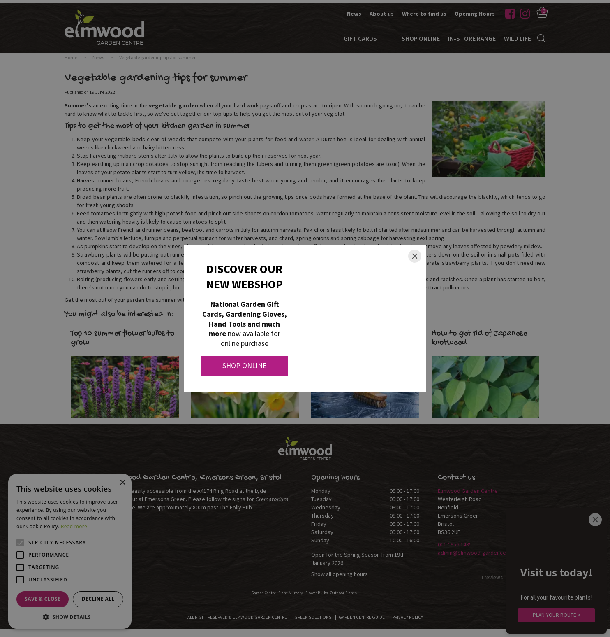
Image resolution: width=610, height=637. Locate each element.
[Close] (414, 256)
